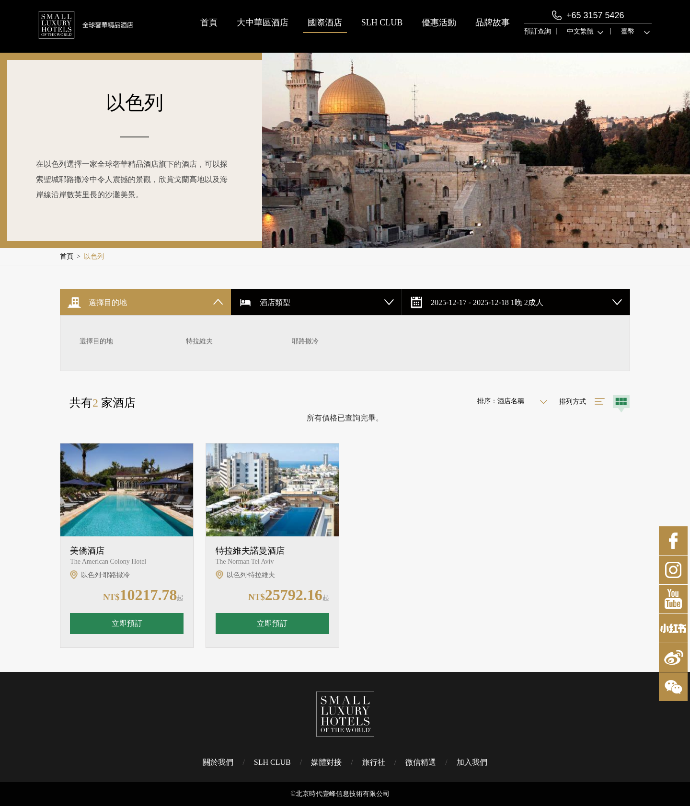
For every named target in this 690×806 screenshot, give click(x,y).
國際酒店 (325, 22)
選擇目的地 (96, 341)
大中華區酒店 (262, 22)
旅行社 (373, 762)
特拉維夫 (199, 341)
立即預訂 (127, 623)
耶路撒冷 (305, 341)
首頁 (209, 22)
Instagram (673, 570)
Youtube (673, 599)
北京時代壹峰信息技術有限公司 (343, 793)
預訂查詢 (537, 31)
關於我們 (218, 762)
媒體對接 (326, 762)
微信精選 (420, 762)
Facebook (673, 540)
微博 (673, 657)
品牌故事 (492, 22)
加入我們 (472, 762)
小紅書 (673, 628)
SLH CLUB (382, 22)
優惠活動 (439, 22)
